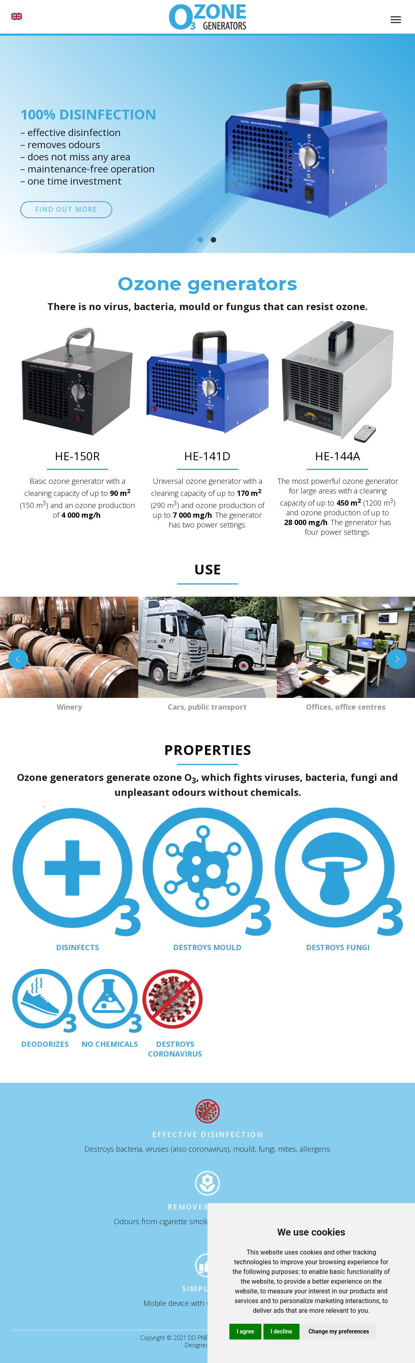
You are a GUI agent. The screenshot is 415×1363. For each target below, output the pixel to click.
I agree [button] (245, 1331)
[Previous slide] (18, 659)
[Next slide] (397, 659)
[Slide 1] (201, 239)
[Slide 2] (214, 239)
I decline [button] (281, 1331)
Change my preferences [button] (338, 1331)
